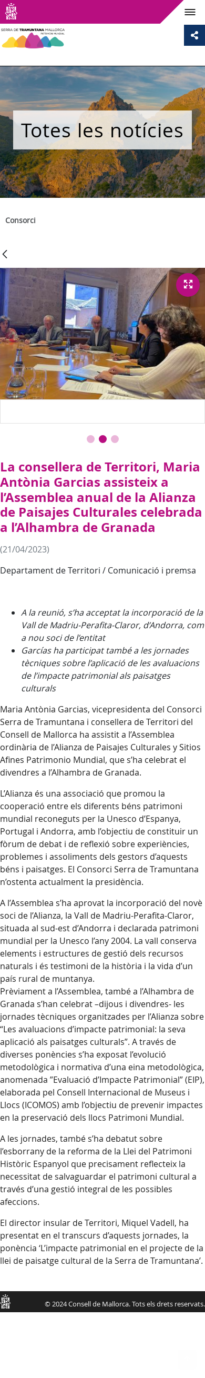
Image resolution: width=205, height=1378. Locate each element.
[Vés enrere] (4, 255)
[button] (91, 439)
